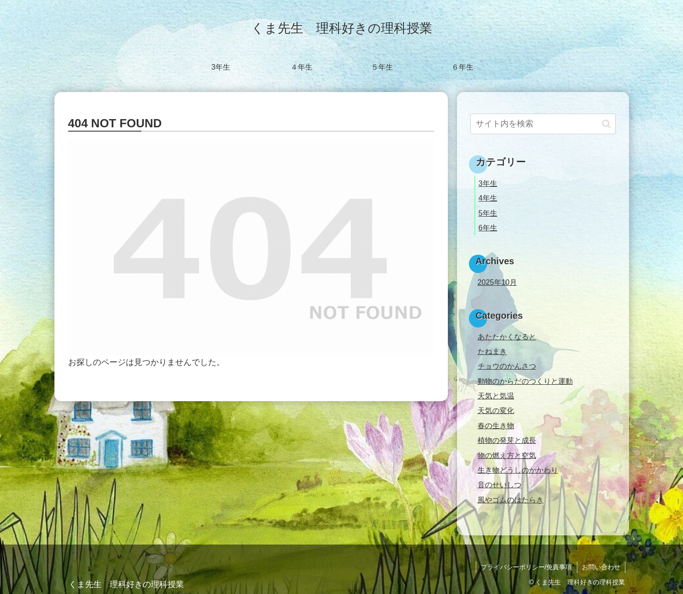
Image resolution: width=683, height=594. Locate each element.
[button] (606, 124)
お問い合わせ (601, 567)
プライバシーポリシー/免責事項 (526, 567)
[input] (543, 124)
